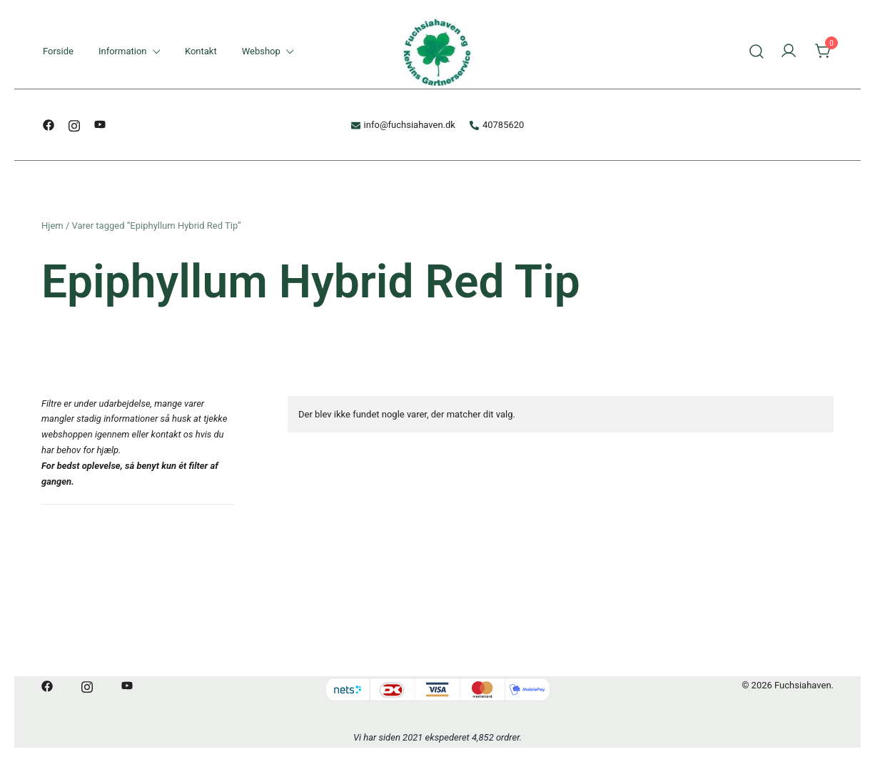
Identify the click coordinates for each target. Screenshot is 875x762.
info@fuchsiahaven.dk (403, 124)
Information (122, 51)
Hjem (52, 225)
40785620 (497, 124)
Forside (58, 51)
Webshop (261, 51)
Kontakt (201, 51)
